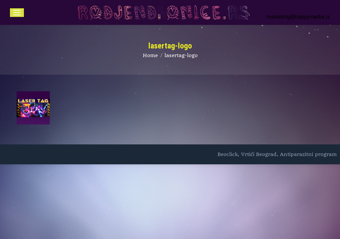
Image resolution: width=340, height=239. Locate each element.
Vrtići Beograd (259, 154)
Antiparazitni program (308, 154)
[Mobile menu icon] (17, 12)
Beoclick (227, 154)
